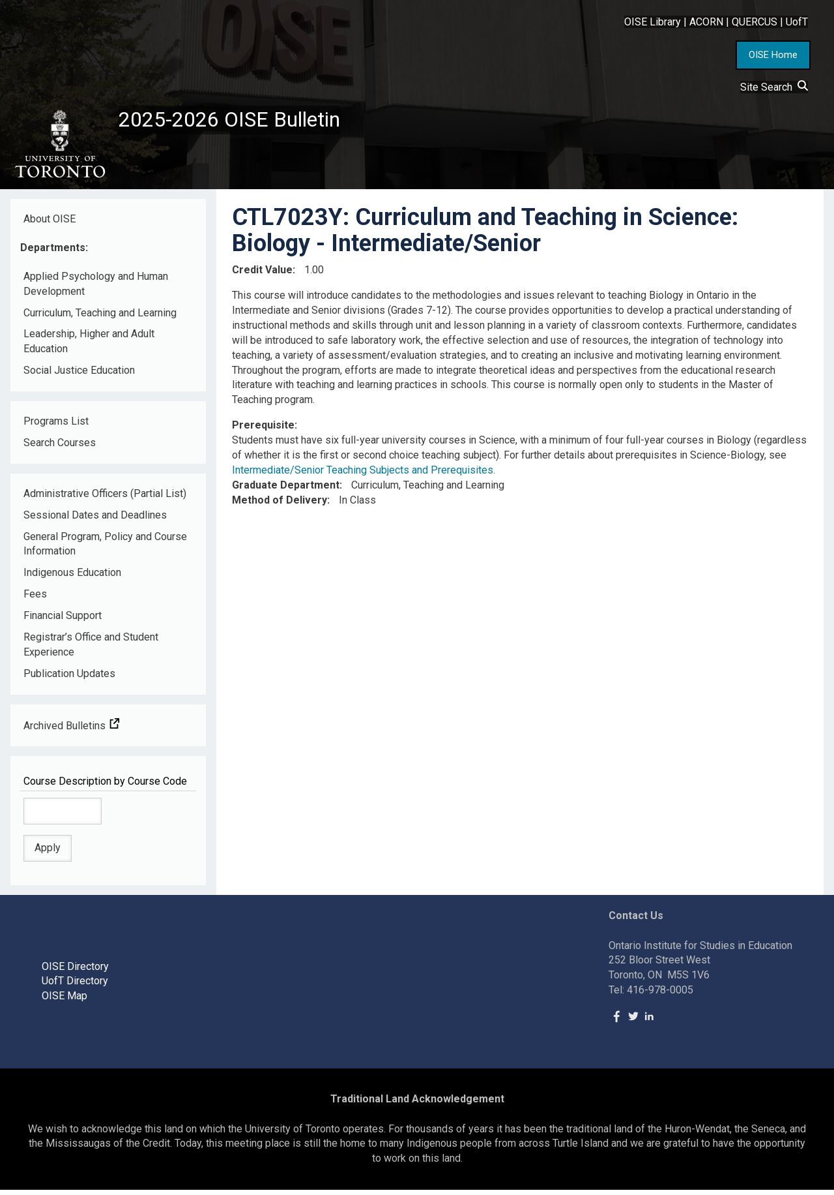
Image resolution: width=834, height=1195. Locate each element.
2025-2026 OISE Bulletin (243, 122)
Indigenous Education (72, 578)
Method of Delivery (279, 505)
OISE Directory (75, 971)
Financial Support (62, 620)
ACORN (706, 22)
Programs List (56, 426)
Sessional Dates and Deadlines (95, 520)
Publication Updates (69, 679)
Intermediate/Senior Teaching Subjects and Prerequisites (362, 475)
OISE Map (64, 1001)
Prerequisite (263, 430)
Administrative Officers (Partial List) (104, 498)
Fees (35, 599)
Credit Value (262, 275)
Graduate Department (285, 490)
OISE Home (773, 55)
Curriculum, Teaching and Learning (100, 318)
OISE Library (652, 22)
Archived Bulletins (71, 731)
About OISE (49, 224)
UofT (797, 22)
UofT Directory (75, 986)
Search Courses (59, 448)
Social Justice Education (79, 375)
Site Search (774, 87)
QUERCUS (754, 22)
